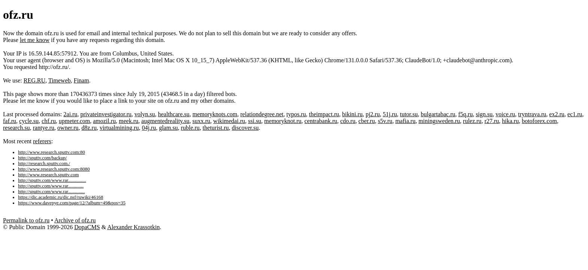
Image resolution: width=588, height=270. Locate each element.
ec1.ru (574, 114)
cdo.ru (347, 121)
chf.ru (49, 121)
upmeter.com (74, 121)
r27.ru (491, 121)
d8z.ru (88, 127)
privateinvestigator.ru (105, 114)
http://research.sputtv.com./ (44, 163)
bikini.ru (352, 114)
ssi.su (254, 121)
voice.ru (505, 114)
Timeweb (59, 80)
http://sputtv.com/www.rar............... (52, 180)
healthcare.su (173, 114)
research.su (16, 127)
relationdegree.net (262, 114)
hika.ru (510, 121)
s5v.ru (385, 121)
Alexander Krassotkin (133, 227)
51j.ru (390, 114)
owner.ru (67, 127)
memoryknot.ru (283, 121)
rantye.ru (43, 127)
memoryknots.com (214, 114)
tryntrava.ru (532, 114)
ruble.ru (190, 127)
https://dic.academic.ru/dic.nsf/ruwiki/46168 (60, 197)
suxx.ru (201, 121)
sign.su (484, 114)
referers (42, 141)
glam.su (168, 127)
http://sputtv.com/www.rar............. (51, 186)
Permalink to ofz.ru (26, 220)
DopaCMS (87, 227)
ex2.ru (556, 114)
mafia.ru (405, 121)
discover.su (245, 127)
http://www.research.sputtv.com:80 (51, 152)
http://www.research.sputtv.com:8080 (54, 169)
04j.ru (149, 127)
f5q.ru (465, 114)
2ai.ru (70, 114)
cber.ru (366, 121)
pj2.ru (373, 114)
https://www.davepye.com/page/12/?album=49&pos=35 (72, 203)
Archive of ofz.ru (75, 220)
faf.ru (9, 121)
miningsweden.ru (439, 121)
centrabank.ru (321, 121)
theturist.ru (215, 127)
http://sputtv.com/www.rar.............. (51, 191)
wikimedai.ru (229, 121)
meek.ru (128, 121)
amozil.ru (104, 121)
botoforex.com (539, 121)
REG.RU (34, 80)
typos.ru (296, 114)
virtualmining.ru (119, 127)
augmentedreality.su (165, 121)
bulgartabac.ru (438, 114)
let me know (35, 40)
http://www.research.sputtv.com (48, 174)
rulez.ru (472, 121)
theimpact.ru (324, 114)
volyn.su (145, 114)
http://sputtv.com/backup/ (42, 157)
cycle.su (29, 121)
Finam (81, 80)
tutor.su (409, 114)
